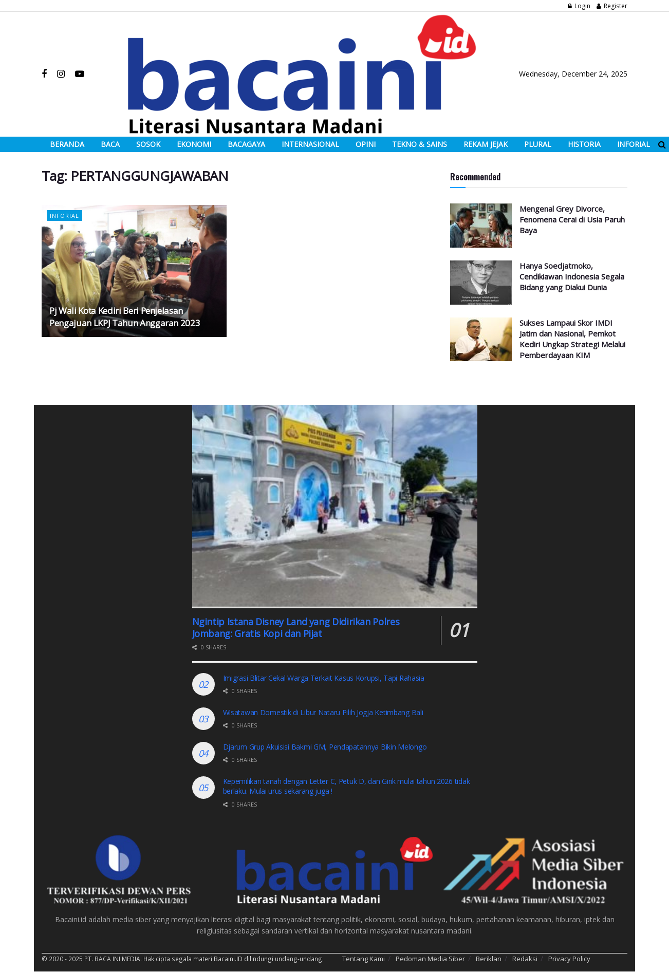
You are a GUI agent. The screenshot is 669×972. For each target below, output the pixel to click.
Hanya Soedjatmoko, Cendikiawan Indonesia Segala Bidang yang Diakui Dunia (571, 276)
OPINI (366, 144)
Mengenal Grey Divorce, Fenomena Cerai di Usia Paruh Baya (572, 219)
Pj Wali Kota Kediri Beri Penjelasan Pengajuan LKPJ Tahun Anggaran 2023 (124, 317)
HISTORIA (584, 144)
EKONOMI (194, 144)
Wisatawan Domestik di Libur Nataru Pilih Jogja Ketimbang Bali (325, 712)
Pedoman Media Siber (430, 958)
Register (612, 6)
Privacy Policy (569, 958)
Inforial (64, 215)
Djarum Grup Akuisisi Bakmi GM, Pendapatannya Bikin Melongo (325, 747)
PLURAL (537, 144)
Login (579, 6)
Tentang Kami (363, 958)
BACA (110, 144)
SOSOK (148, 144)
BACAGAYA (246, 144)
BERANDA (67, 144)
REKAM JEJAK (485, 144)
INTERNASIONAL (310, 144)
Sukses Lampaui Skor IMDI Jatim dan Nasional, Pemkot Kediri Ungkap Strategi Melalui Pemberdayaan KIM (572, 338)
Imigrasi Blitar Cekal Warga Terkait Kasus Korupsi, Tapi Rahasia (323, 678)
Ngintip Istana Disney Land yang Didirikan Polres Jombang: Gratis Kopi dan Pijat (296, 627)
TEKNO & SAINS (419, 144)
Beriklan (488, 958)
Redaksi (524, 958)
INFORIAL (633, 144)
